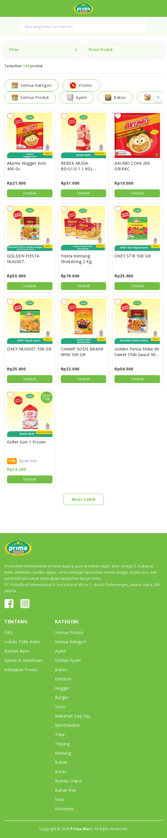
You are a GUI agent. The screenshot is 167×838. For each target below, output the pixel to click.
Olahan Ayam (68, 660)
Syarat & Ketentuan (23, 660)
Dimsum (63, 678)
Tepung (62, 743)
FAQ (8, 632)
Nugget (62, 688)
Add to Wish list (10, 116)
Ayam (77, 97)
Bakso (115, 97)
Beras (61, 771)
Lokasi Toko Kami (22, 641)
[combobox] (83, 26)
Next (158, 97)
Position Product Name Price (124, 49)
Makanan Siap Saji (73, 716)
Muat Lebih (84, 499)
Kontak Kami (16, 651)
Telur (60, 734)
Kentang (63, 753)
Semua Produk (30, 97)
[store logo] (83, 8)
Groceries (64, 808)
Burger (61, 697)
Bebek (61, 762)
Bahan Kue (65, 790)
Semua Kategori (70, 641)
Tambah (29, 193)
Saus (59, 799)
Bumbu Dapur (68, 780)
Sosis (60, 706)
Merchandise (67, 725)
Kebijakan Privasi (21, 669)
